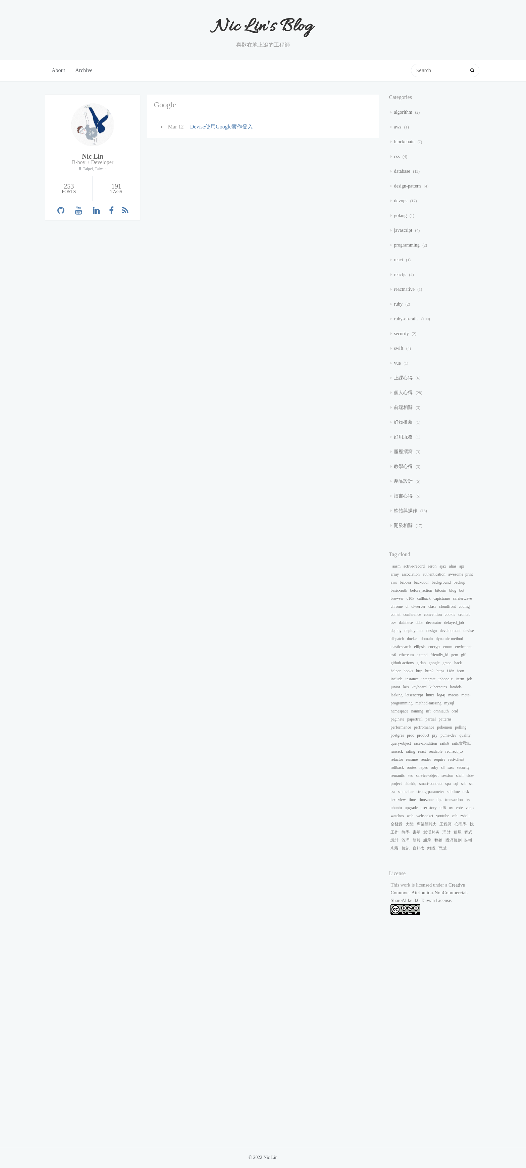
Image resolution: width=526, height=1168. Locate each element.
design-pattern (408, 186)
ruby (399, 304)
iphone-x (445, 679)
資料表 (419, 848)
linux (430, 695)
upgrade (411, 807)
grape (447, 662)
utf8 (442, 807)
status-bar (406, 791)
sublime (453, 791)
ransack (396, 751)
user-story (429, 807)
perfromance (424, 727)
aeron (432, 566)
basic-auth (398, 590)
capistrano (441, 598)
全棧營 (396, 824)
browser (397, 598)
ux (451, 807)
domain (427, 638)
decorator (433, 622)
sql (456, 783)
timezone (426, 799)
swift (399, 348)
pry (434, 735)
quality (464, 735)
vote (459, 807)
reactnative (405, 289)
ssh (463, 783)
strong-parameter (430, 791)
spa (448, 783)
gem (454, 654)
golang (401, 215)
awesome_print (460, 574)
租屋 (458, 832)
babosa (405, 582)
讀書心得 (404, 495)
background (441, 582)
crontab (464, 614)
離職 (431, 848)
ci (407, 606)
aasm (396, 566)
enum (448, 646)
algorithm (403, 112)
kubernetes (438, 687)
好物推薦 (404, 422)
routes (411, 767)
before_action (421, 590)
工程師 (445, 824)
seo (410, 775)
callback (424, 598)
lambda (456, 687)
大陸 (410, 824)
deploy (396, 630)
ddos (419, 622)
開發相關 (404, 525)
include (396, 679)
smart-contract (430, 783)
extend (422, 654)
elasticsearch (400, 646)
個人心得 (404, 392)
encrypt (434, 646)
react (399, 259)
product (423, 735)
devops (401, 200)
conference (412, 614)
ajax (442, 566)
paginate (397, 719)
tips (439, 799)
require (439, 759)
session (447, 775)
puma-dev (448, 735)
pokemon (444, 727)
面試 (442, 848)
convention (433, 614)
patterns (445, 719)
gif (463, 654)
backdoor (421, 582)
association (411, 574)
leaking (396, 695)
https (440, 671)
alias (453, 566)
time (412, 799)
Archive (84, 70)
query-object (400, 743)
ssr (392, 791)
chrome (396, 606)
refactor (396, 759)
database (402, 171)
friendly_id (439, 654)
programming (407, 245)
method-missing (428, 703)
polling (460, 727)
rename (412, 759)
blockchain (405, 141)
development (450, 630)
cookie (450, 614)
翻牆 (438, 840)
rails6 (444, 743)
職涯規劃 (453, 840)
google (434, 662)
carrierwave (462, 598)
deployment (414, 630)
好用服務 (404, 436)
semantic (397, 775)
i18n (450, 671)
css (397, 156)
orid (455, 711)
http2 (429, 671)
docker (412, 638)
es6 (393, 654)
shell (460, 775)
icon (460, 671)
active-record (414, 566)
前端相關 (404, 407)
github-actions (402, 662)
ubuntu (396, 807)
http (419, 671)
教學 (406, 832)
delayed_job (454, 622)
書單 (417, 832)
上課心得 (404, 377)
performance (400, 727)
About (58, 70)
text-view (398, 799)
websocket (424, 815)
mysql (449, 703)
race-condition (425, 743)
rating (410, 751)
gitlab (421, 662)
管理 (406, 840)
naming (417, 711)
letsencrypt (414, 695)
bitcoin (440, 590)
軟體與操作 (406, 510)
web (410, 815)
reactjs (400, 274)
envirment (463, 646)
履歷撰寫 (404, 451)
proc (410, 735)
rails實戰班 (461, 743)
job (469, 679)
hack (458, 662)
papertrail (415, 719)
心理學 (461, 824)
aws (398, 126)
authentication (434, 574)
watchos (397, 815)
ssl (471, 783)
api (461, 566)
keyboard (419, 687)
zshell (465, 815)
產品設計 (404, 481)
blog (452, 590)
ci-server (418, 606)
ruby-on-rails (407, 318)
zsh (455, 815)
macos (453, 695)
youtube (442, 815)
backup (459, 582)
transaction (454, 799)
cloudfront (447, 606)
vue (398, 363)
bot (461, 590)
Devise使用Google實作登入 (221, 126)
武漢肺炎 (431, 832)
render (426, 759)
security (402, 333)
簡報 (417, 840)
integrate (428, 679)
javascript (403, 230)
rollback (397, 767)
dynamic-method (449, 638)
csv (393, 622)
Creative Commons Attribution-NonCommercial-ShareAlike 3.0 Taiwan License (429, 892)
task (466, 791)
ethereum (406, 654)
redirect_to (454, 751)
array (394, 574)
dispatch (397, 638)
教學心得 (404, 466)
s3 (443, 767)
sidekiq (410, 783)
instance (411, 679)
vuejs (470, 807)
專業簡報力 (427, 824)
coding (464, 606)
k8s (406, 687)
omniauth (441, 711)
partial (430, 719)
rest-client (456, 759)
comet (395, 614)
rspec (423, 767)
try (468, 799)
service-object (427, 775)
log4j (441, 695)
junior (395, 687)
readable (435, 751)
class (432, 606)
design (431, 630)
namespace (399, 711)
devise (469, 630)
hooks (408, 671)
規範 (406, 848)
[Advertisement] (433, 1036)
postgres (397, 735)
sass (451, 767)
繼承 (427, 840)
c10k (410, 598)
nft (428, 711)
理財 (446, 832)
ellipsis (419, 646)
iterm (460, 679)
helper (395, 671)
